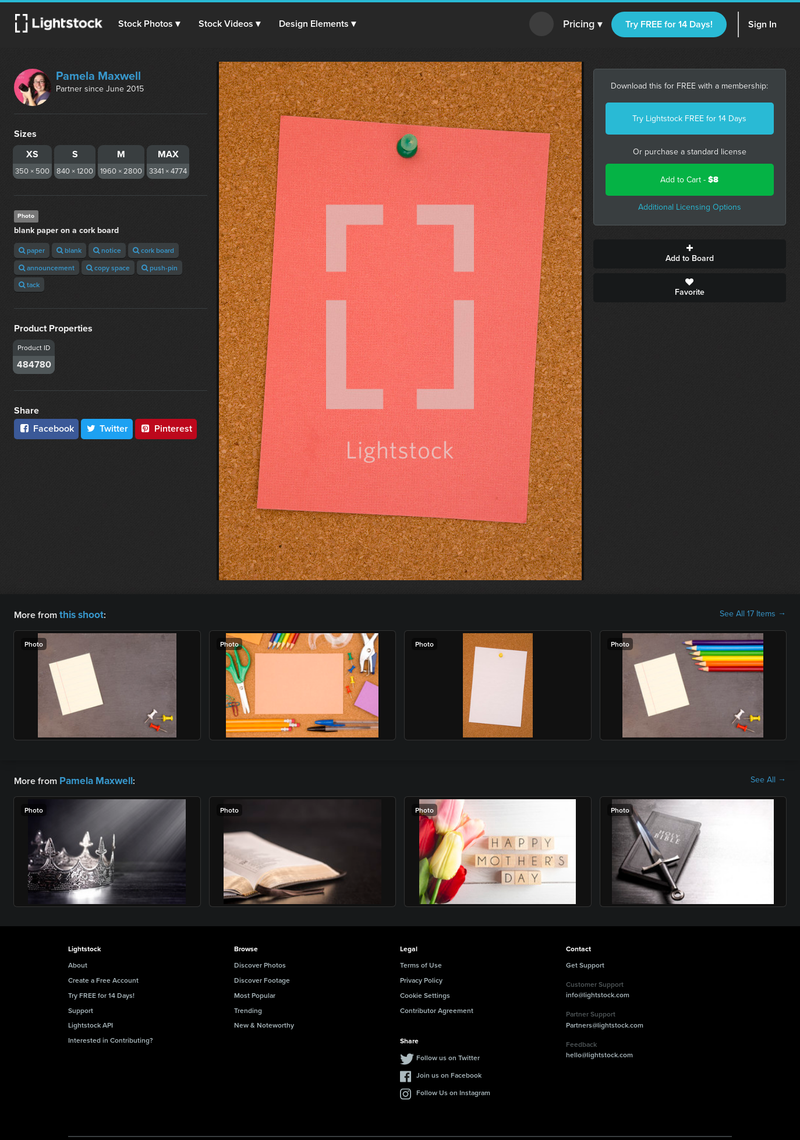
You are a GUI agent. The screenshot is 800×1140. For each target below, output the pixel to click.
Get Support (585, 963)
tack (29, 285)
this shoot (79, 613)
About (77, 963)
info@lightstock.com (597, 992)
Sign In (762, 24)
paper (32, 250)
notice (107, 250)
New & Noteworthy (264, 1023)
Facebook (46, 428)
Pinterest (166, 428)
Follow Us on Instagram (453, 1090)
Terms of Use (421, 963)
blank (69, 250)
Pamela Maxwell (98, 75)
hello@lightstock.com (599, 1052)
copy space (108, 268)
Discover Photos (260, 963)
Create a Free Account (103, 978)
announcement (47, 268)
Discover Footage (262, 978)
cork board (153, 250)
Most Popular (254, 993)
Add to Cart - (689, 180)
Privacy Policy (421, 978)
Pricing (582, 24)
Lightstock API (90, 1023)
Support (80, 1008)
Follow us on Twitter (448, 1055)
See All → (768, 779)
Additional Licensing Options (689, 207)
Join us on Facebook (449, 1073)
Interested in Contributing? (110, 1038)
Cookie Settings (425, 993)
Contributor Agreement (436, 1008)
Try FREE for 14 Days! (669, 24)
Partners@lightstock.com (604, 1023)
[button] (151, 23)
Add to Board (690, 254)
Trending (248, 1008)
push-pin (159, 268)
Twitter (107, 428)
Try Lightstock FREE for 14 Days (689, 118)
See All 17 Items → (753, 614)
